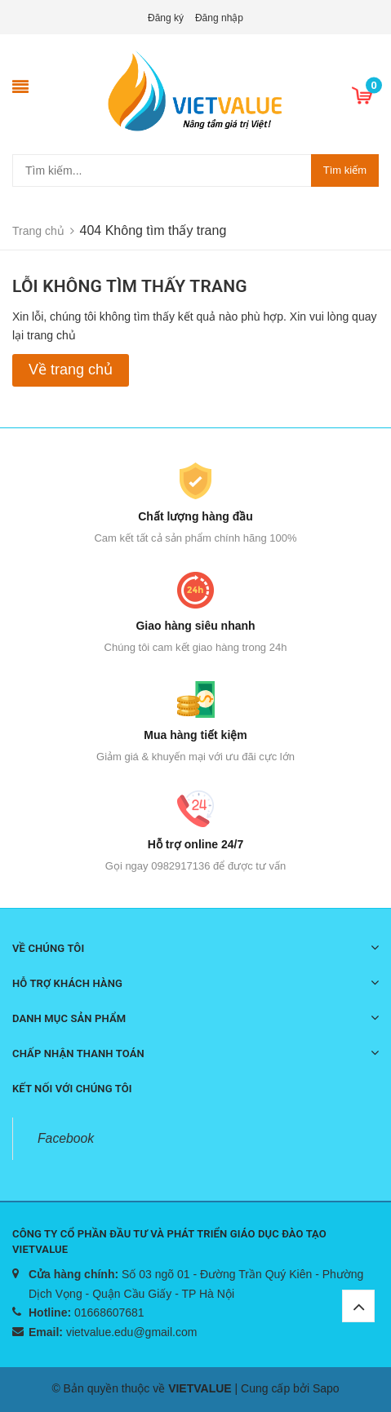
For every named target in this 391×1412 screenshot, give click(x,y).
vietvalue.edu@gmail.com (132, 1332)
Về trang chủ (71, 369)
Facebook (66, 1138)
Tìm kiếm (345, 170)
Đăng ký (166, 18)
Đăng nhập (219, 18)
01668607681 (109, 1312)
